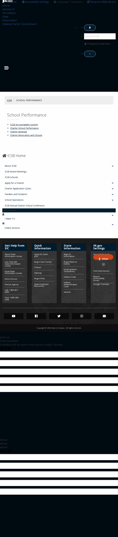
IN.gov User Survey (42, 261)
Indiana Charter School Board (19, 24)
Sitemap (38, 273)
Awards (67, 292)
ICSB (9, 100)
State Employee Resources (41, 285)
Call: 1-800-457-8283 (11, 291)
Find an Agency (11, 284)
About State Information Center (13, 255)
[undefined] (7, 451)
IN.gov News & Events (70, 262)
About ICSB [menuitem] (19, 165)
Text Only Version (101, 271)
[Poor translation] (7, 349)
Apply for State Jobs (41, 255)
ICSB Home (16, 155)
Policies (37, 267)
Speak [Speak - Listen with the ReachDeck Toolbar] (103, 258)
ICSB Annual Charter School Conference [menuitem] (25, 205)
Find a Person (11, 279)
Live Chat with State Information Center (13, 263)
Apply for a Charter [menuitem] (23, 182)
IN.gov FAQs (39, 278)
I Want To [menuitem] (18, 218)
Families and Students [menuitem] (24, 194)
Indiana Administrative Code (70, 284)
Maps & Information (69, 255)
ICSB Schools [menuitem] (11, 177)
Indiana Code (70, 277)
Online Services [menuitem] (21, 227)
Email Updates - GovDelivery (71, 270)
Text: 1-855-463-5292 (12, 298)
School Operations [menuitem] (23, 199)
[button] (35, 2)
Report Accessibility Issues (98, 278)
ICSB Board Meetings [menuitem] (16, 171)
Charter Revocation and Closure (26, 135)
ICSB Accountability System (24, 124)
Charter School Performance (24, 128)
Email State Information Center (13, 272)
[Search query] (100, 36)
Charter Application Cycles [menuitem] (26, 188)
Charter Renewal (18, 131)
